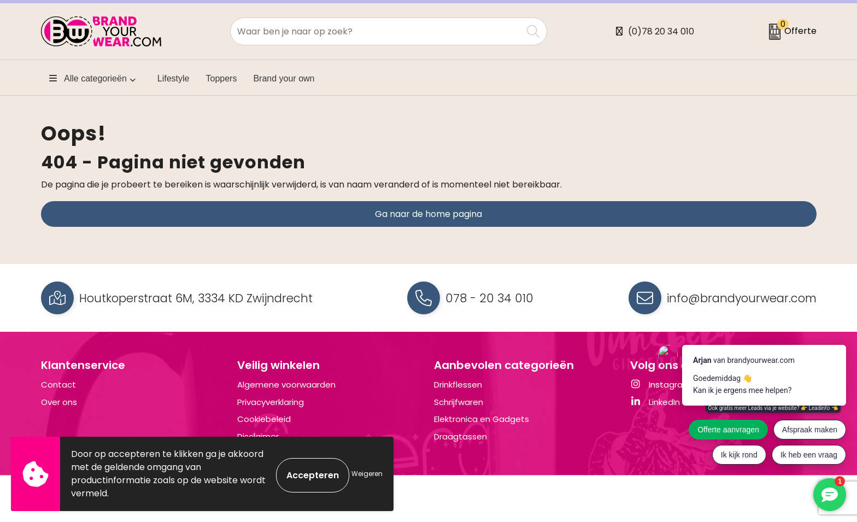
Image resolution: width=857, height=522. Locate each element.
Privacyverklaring (270, 402)
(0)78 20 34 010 (661, 31)
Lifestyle (173, 78)
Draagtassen (460, 436)
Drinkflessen (458, 384)
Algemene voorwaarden (286, 384)
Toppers (221, 78)
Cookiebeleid (264, 419)
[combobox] (376, 31)
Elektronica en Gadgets (481, 419)
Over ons (59, 402)
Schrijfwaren (458, 402)
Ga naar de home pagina (428, 214)
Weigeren (367, 473)
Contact (58, 384)
